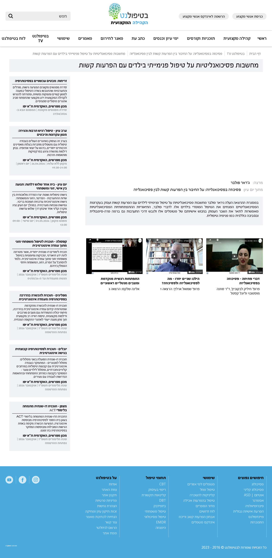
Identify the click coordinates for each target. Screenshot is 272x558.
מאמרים (85, 38)
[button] (236, 40)
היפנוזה (161, 527)
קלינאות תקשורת (154, 495)
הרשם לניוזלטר (106, 527)
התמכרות (257, 522)
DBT (162, 500)
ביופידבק (159, 506)
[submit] (11, 16)
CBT (162, 484)
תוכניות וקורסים (201, 38)
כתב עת (138, 38)
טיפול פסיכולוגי (155, 517)
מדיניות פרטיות (106, 500)
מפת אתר (110, 533)
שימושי (63, 38)
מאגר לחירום (112, 38)
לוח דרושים (207, 511)
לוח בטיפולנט (13, 38)
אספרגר (258, 500)
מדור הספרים (205, 506)
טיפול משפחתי (155, 511)
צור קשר (111, 522)
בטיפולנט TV (40, 38)
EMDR (161, 522)
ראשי (262, 38)
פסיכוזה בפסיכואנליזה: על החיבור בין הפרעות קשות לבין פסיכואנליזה (187, 189)
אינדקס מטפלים (203, 522)
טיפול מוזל (207, 489)
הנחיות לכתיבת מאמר (101, 517)
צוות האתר (109, 489)
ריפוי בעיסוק (157, 489)
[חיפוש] (41, 16)
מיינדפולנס (256, 517)
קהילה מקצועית (237, 38)
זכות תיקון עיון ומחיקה (101, 511)
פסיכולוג (258, 484)
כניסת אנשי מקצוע (249, 16)
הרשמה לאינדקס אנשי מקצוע (204, 16)
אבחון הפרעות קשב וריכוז (197, 517)
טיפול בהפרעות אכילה (199, 500)
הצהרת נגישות (107, 506)
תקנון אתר (109, 495)
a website (19, 547)
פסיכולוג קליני (254, 489)
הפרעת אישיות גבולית (248, 511)
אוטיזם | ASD (254, 495)
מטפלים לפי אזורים (201, 484)
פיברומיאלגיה (254, 506)
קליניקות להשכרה (202, 495)
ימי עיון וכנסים (165, 38)
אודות (113, 484)
